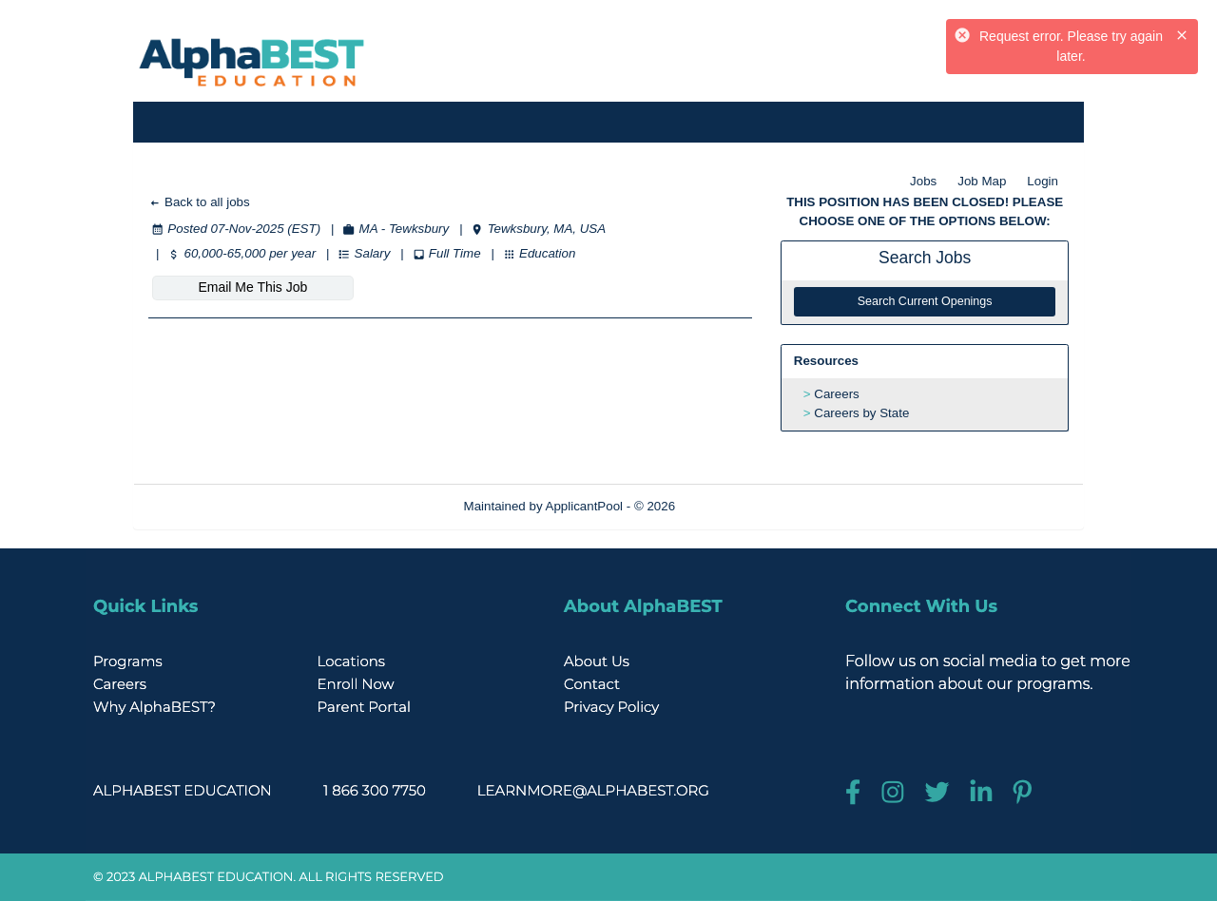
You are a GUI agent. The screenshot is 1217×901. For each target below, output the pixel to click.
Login (1042, 181)
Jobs (923, 181)
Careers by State (861, 413)
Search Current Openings (925, 301)
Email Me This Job (252, 287)
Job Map (981, 181)
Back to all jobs (199, 202)
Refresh (731, 506)
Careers (836, 394)
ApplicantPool (585, 506)
